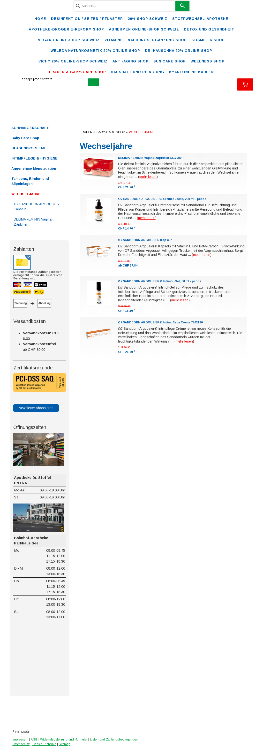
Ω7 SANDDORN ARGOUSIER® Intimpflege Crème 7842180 (160, 322)
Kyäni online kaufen (191, 72)
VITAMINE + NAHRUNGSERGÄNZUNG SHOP (146, 40)
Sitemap (64, 744)
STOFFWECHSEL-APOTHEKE (200, 19)
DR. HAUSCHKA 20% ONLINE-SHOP (178, 51)
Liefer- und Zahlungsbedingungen (114, 739)
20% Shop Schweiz (147, 19)
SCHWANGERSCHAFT (30, 128)
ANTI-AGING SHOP (131, 61)
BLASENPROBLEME (28, 148)
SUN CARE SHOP (169, 61)
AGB (34, 739)
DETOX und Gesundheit (209, 29)
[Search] (182, 5)
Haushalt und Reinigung (137, 72)
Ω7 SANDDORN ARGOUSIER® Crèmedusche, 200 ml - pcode (162, 199)
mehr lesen (148, 177)
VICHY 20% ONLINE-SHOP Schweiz (73, 61)
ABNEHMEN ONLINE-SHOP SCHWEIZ (144, 29)
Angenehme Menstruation (33, 168)
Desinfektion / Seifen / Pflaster (87, 19)
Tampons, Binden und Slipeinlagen (30, 181)
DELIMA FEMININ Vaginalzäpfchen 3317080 (149, 158)
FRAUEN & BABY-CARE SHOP (77, 72)
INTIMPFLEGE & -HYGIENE (34, 158)
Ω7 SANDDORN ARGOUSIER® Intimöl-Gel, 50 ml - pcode (159, 281)
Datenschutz (21, 744)
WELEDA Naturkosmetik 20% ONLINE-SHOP (95, 51)
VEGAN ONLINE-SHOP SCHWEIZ (69, 40)
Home (40, 19)
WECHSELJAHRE (26, 194)
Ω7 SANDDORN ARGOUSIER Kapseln (145, 240)
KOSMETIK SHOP (208, 40)
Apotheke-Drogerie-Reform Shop (66, 29)
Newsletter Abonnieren (36, 408)
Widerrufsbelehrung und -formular (63, 739)
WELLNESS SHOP (208, 61)
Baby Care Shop (25, 138)
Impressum (20, 739)
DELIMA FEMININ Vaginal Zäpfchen (33, 221)
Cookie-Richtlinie (44, 744)
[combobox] (124, 5)
